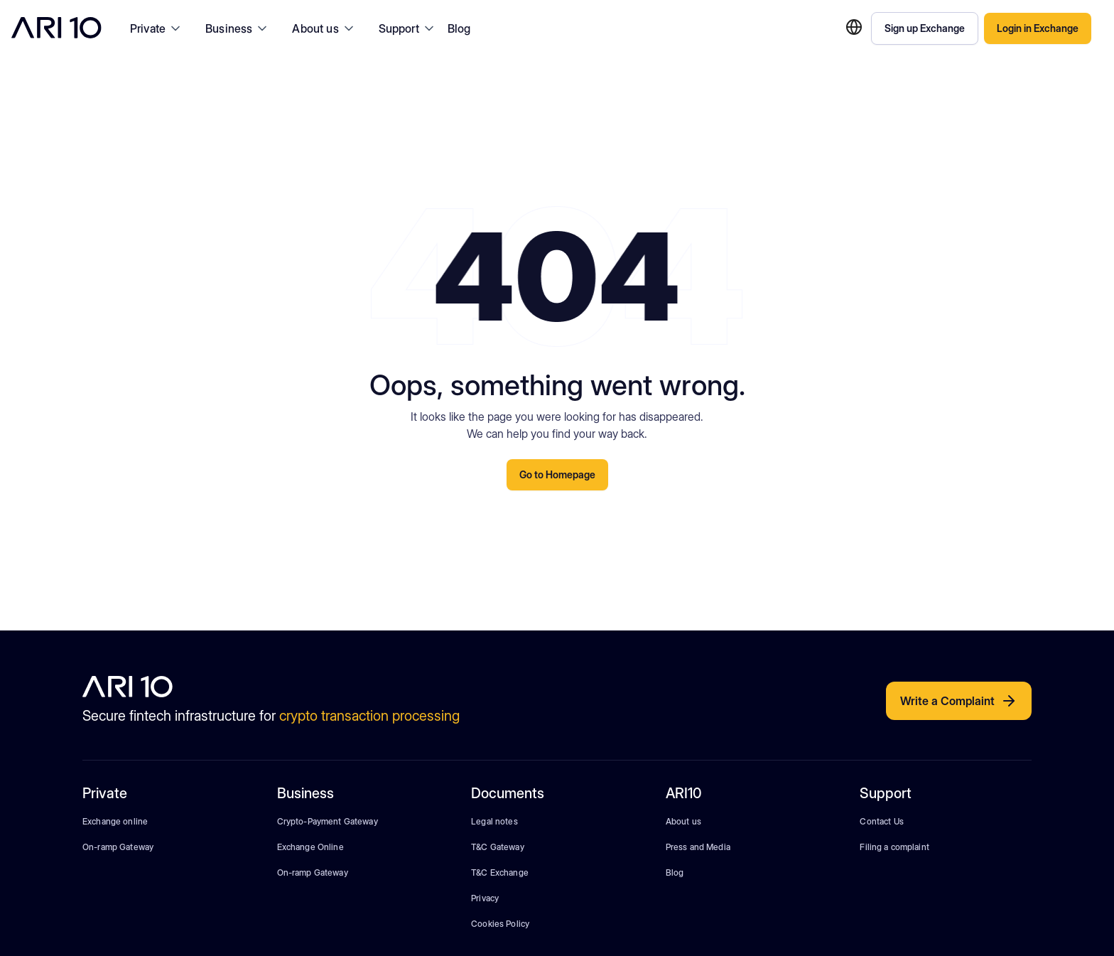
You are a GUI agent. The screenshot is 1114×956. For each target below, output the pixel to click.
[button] (156, 28)
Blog (459, 28)
